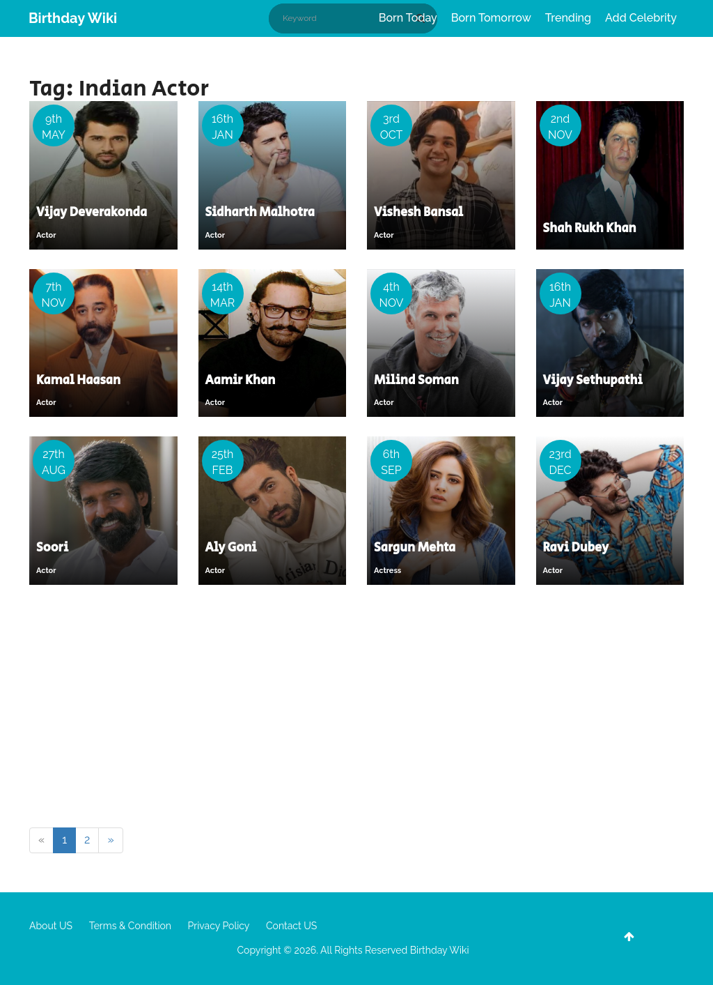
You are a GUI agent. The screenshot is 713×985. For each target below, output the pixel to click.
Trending (568, 17)
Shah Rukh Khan (589, 229)
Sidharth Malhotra (260, 213)
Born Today (408, 17)
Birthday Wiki (73, 18)
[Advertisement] (356, 709)
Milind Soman (416, 381)
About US (50, 925)
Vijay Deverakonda (91, 213)
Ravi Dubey (576, 548)
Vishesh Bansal (418, 213)
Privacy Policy (219, 925)
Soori (52, 548)
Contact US (291, 925)
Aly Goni (231, 548)
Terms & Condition (130, 925)
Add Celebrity (641, 17)
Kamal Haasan (78, 381)
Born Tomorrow (491, 17)
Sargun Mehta (414, 548)
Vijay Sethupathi (593, 381)
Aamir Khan (240, 381)
